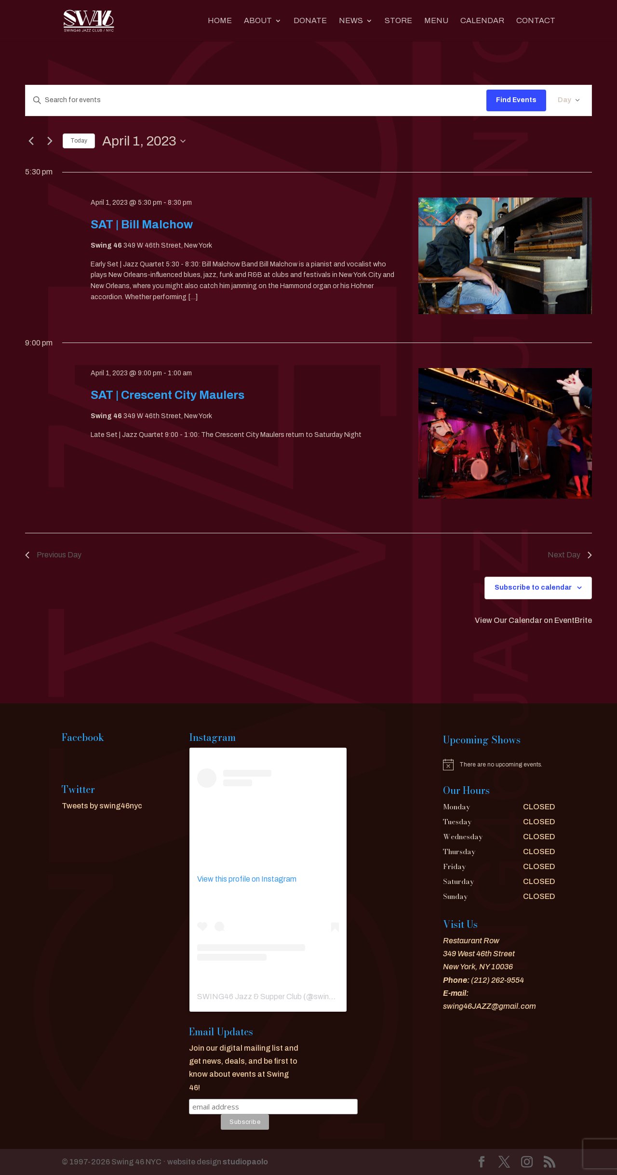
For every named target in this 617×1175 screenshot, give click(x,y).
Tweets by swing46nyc (102, 806)
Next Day (570, 555)
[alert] (499, 764)
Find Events (516, 100)
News (351, 21)
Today (78, 140)
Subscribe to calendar (533, 587)
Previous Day (53, 555)
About (258, 21)
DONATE (310, 21)
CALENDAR (482, 21)
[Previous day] (31, 141)
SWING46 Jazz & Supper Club (249, 996)
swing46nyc (334, 996)
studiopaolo (245, 1162)
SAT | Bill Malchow (142, 224)
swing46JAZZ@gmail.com (489, 1006)
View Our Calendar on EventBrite (533, 620)
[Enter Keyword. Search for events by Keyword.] (256, 100)
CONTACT (535, 21)
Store (398, 21)
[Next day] (49, 141)
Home (220, 21)
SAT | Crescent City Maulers (167, 395)
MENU (436, 21)
